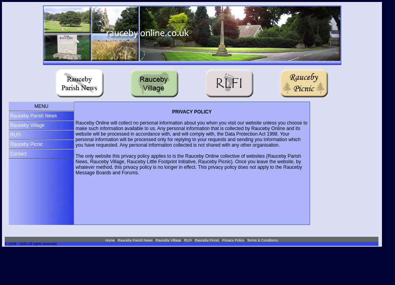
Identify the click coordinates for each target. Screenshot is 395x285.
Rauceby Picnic (26, 144)
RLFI (15, 135)
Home (110, 240)
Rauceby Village (27, 125)
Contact (18, 154)
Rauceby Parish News (33, 116)
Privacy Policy (233, 240)
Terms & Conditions (262, 240)
